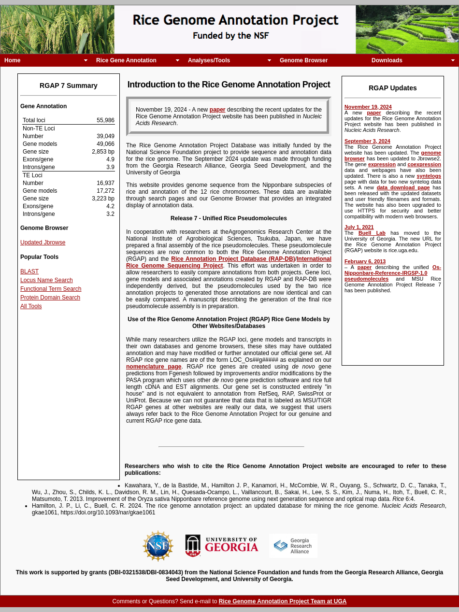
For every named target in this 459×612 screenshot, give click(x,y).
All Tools (31, 306)
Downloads (387, 60)
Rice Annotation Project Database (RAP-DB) (233, 259)
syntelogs (429, 176)
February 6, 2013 (365, 261)
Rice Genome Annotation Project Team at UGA (283, 601)
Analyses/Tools (209, 60)
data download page (403, 187)
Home (12, 60)
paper (374, 112)
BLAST (29, 271)
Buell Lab (372, 233)
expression (382, 164)
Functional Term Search (51, 288)
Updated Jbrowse (42, 242)
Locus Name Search (46, 280)
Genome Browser (304, 60)
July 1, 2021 (359, 227)
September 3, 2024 (367, 141)
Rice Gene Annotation (126, 60)
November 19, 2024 (368, 107)
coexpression (424, 164)
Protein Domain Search (50, 297)
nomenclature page (153, 366)
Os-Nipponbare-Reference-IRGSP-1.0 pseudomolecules (392, 273)
